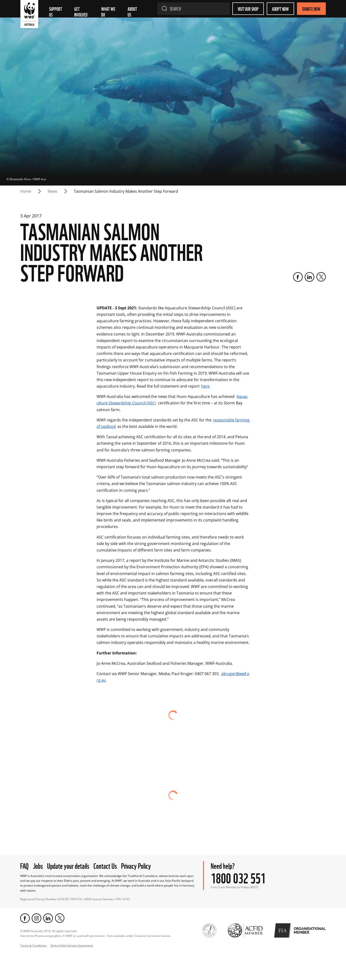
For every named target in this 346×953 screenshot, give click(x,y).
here (205, 386)
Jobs (38, 865)
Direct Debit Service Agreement (71, 945)
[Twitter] (321, 277)
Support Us (56, 11)
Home (25, 191)
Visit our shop (248, 8)
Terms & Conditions (33, 945)
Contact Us (105, 865)
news (52, 191)
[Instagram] (36, 918)
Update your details (68, 865)
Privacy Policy (136, 865)
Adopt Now (280, 8)
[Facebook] (298, 277)
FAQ (24, 865)
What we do (108, 11)
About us (133, 11)
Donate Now (311, 8)
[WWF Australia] (29, 15)
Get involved (80, 11)
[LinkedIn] (309, 277)
